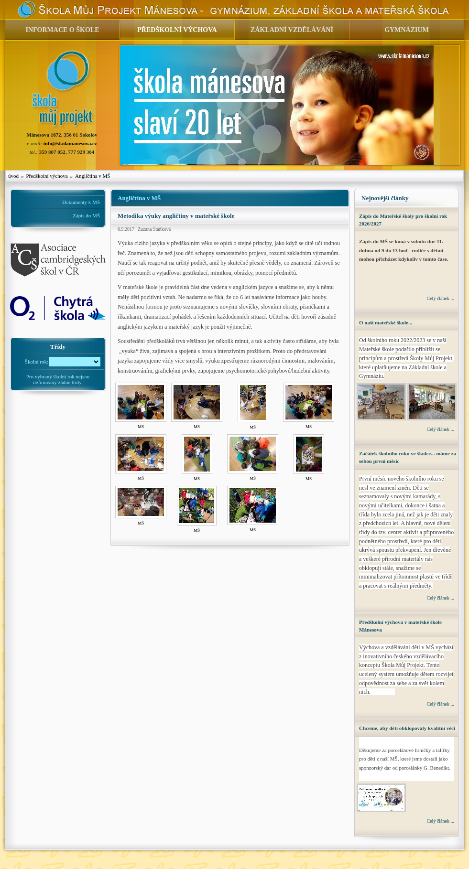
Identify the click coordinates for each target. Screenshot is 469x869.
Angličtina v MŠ (92, 176)
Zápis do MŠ (86, 215)
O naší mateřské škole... (385, 322)
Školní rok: (36, 361)
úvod (13, 176)
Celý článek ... (440, 298)
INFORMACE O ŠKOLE (62, 29)
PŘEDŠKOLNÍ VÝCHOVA (177, 29)
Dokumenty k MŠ (81, 202)
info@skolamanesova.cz (70, 143)
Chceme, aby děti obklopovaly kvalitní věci (407, 728)
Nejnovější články (385, 198)
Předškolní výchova (47, 176)
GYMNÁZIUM (406, 29)
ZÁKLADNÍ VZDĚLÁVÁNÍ (292, 29)
